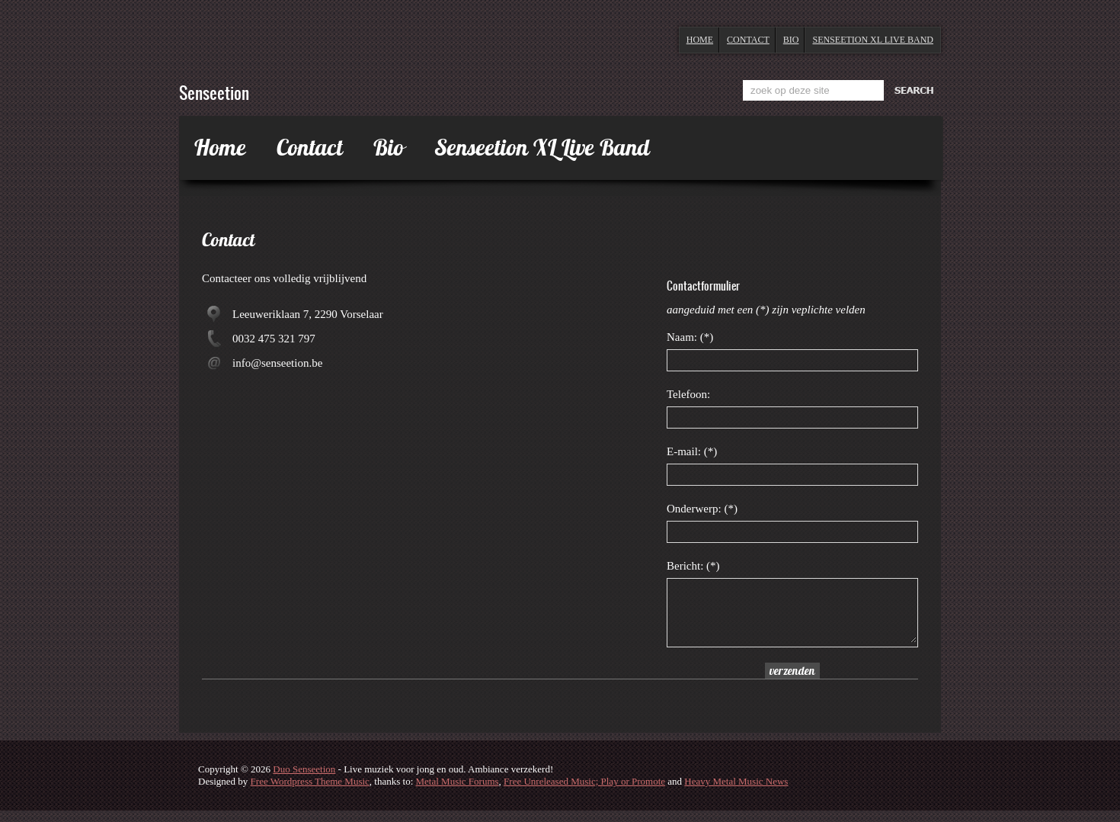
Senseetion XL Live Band (872, 39)
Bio (791, 39)
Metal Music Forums (457, 792)
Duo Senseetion (304, 780)
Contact (748, 39)
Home (699, 39)
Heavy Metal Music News (736, 792)
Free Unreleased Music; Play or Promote (584, 792)
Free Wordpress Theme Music (310, 792)
